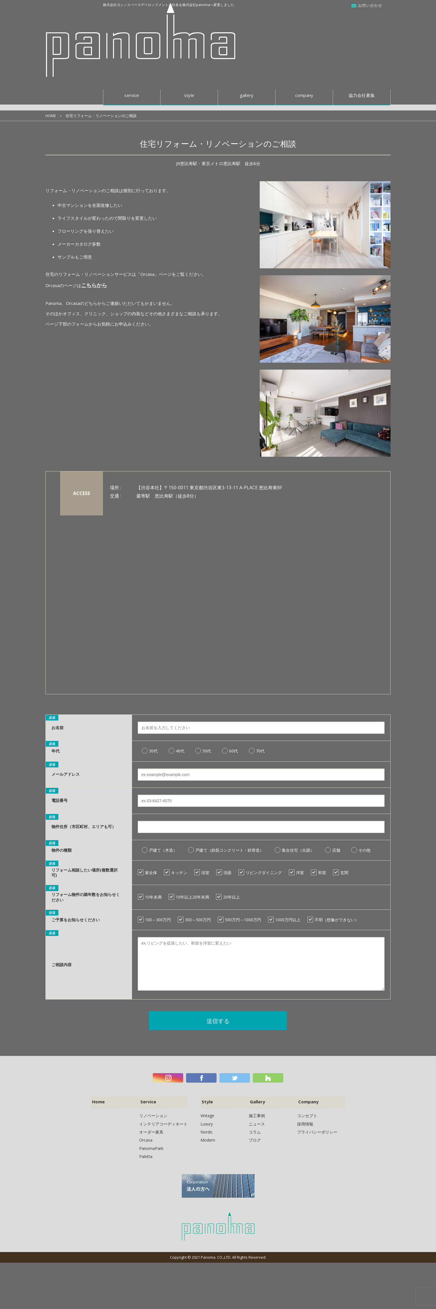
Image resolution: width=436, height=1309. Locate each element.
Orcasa (145, 1139)
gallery (246, 17)
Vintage (207, 1115)
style (189, 17)
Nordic (206, 1131)
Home (97, 1102)
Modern (207, 1139)
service (131, 17)
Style (205, 1102)
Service (146, 1102)
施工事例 (257, 1115)
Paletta (145, 1156)
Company (307, 1102)
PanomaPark (151, 1148)
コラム (255, 1131)
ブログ (255, 1139)
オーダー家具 (151, 1131)
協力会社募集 (362, 17)
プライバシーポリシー (317, 1131)
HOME (50, 115)
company (304, 17)
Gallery (256, 1102)
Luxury (206, 1123)
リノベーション (153, 1115)
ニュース (257, 1123)
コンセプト (307, 1115)
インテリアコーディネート (163, 1123)
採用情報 (305, 1123)
